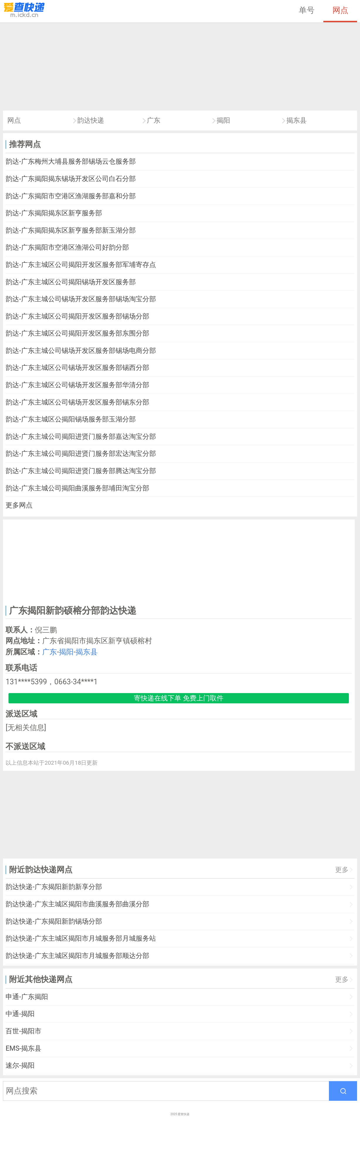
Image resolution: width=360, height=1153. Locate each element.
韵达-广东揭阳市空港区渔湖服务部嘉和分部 (70, 196)
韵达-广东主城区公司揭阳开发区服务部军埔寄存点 (81, 265)
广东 (153, 120)
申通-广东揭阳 (27, 997)
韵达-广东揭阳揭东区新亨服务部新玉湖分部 (70, 230)
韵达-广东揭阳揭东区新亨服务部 (54, 213)
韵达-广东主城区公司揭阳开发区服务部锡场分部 (77, 316)
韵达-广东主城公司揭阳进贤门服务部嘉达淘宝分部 (81, 437)
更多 (342, 870)
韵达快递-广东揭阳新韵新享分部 (54, 887)
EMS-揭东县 (23, 1048)
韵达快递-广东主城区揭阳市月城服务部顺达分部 (77, 956)
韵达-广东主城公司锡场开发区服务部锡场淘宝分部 (81, 299)
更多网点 (19, 505)
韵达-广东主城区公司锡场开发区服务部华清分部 (77, 385)
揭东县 (296, 120)
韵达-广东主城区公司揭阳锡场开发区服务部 (70, 282)
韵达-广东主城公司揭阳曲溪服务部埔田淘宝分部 (77, 488)
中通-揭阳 (20, 1014)
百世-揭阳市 (23, 1031)
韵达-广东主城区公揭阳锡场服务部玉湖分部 (70, 419)
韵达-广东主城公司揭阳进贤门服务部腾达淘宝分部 (81, 471)
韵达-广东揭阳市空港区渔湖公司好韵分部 (67, 247)
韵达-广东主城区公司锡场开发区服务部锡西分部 (77, 368)
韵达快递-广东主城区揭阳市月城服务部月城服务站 (81, 938)
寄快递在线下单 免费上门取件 (178, 698)
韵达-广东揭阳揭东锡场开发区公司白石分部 (70, 179)
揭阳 (223, 120)
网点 (340, 10)
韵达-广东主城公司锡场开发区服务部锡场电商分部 (81, 351)
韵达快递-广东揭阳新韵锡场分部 (54, 921)
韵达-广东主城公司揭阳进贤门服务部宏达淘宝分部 (81, 454)
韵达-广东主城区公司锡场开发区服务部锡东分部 (77, 402)
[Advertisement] (180, 67)
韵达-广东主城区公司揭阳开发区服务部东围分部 (77, 333)
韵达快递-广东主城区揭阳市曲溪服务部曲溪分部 (77, 904)
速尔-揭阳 (20, 1065)
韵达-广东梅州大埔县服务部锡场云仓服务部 (70, 161)
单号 (307, 10)
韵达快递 (90, 120)
